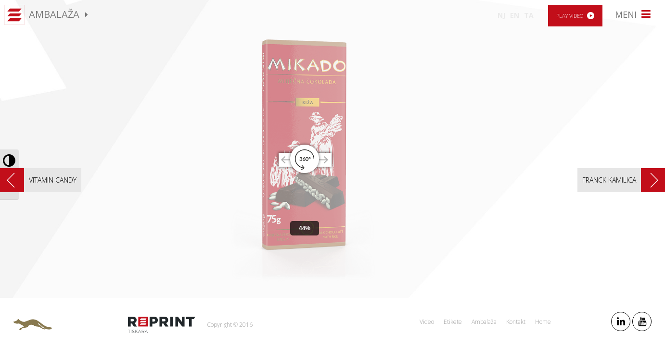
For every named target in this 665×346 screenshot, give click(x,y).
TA (529, 15)
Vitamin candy (53, 180)
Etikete (453, 322)
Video (427, 322)
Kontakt (515, 322)
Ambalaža (484, 322)
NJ (501, 15)
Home (543, 322)
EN (514, 15)
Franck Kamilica (609, 180)
